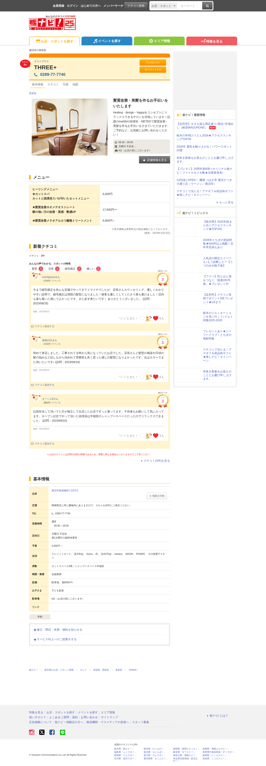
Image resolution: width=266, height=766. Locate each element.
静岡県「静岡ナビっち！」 (186, 749)
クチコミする (152, 69)
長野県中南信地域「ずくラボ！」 (219, 752)
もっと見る (224, 202)
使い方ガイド (37, 717)
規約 (75, 717)
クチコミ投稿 (135, 5)
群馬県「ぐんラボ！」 (125, 755)
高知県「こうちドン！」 (215, 758)
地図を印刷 (156, 495)
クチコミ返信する (42, 326)
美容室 (32, 93)
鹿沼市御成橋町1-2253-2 (65, 490)
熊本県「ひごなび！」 (155, 749)
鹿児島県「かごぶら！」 (156, 758)
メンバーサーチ (113, 5)
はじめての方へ (91, 5)
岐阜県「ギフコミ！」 (184, 752)
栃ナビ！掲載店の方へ (69, 722)
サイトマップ (109, 717)
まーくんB (47, 398)
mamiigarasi (48, 277)
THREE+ (45, 67)
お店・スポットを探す (54, 41)
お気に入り (152, 62)
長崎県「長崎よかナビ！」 (216, 749)
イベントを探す (107, 41)
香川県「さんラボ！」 (155, 755)
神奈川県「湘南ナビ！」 (185, 755)
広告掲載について (40, 722)
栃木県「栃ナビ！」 (124, 749)
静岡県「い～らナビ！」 (215, 755)
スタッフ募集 (140, 722)
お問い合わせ (89, 717)
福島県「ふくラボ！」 (125, 752)
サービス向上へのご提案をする (55, 639)
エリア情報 (159, 41)
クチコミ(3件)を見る (155, 460)
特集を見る (212, 41)
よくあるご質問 (59, 717)
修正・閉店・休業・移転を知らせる (57, 629)
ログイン (72, 5)
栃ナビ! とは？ (217, 715)
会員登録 (58, 5)
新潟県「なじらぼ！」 (155, 752)
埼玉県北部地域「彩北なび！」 (185, 759)
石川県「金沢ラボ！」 (125, 758)
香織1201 (47, 340)
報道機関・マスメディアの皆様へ (107, 722)
